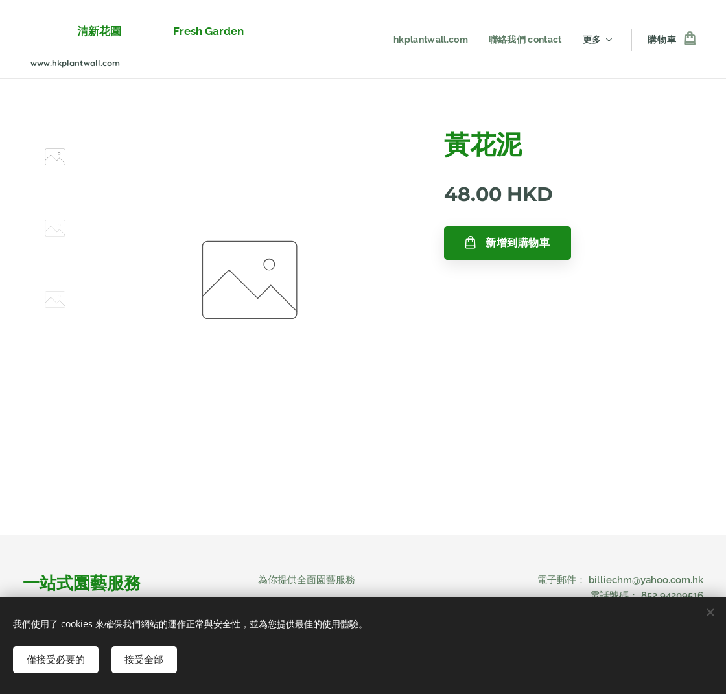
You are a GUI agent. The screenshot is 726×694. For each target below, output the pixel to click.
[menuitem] (430, 39)
